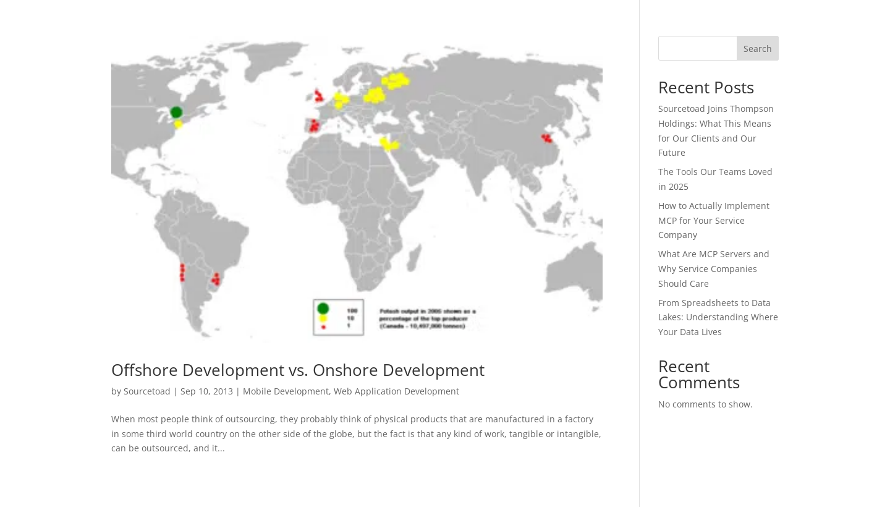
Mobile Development (286, 391)
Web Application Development (396, 391)
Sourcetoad (147, 391)
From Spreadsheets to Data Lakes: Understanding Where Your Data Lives (718, 317)
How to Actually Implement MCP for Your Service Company (713, 220)
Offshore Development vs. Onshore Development (298, 370)
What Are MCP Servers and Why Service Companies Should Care (713, 268)
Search (758, 48)
